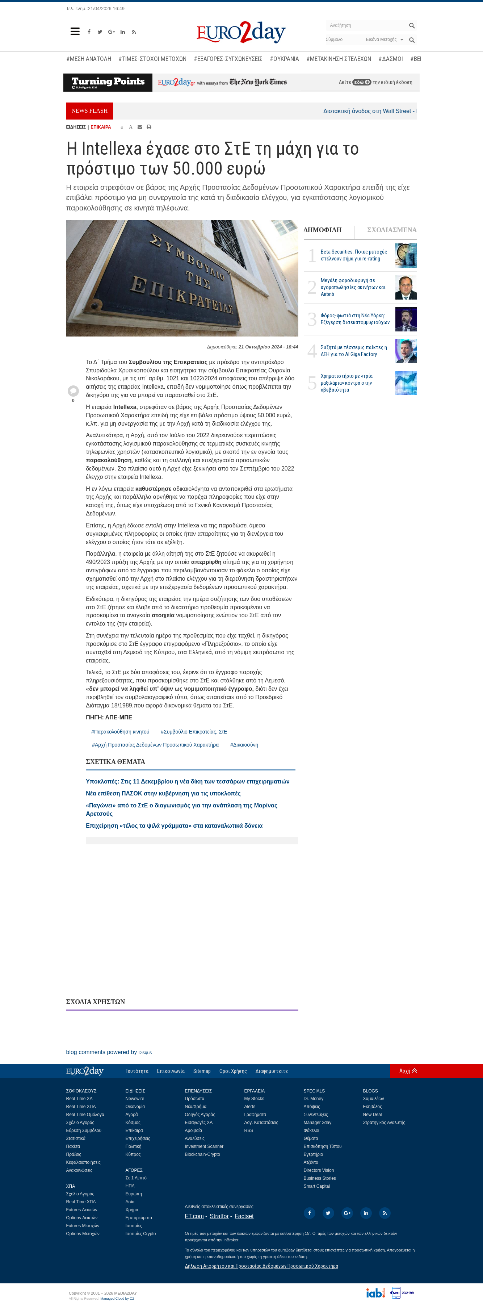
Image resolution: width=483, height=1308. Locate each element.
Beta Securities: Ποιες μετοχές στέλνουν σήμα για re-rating (354, 255)
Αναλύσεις (195, 1138)
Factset (244, 1216)
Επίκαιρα (134, 1130)
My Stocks (254, 1098)
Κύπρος (133, 1154)
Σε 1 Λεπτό (136, 1177)
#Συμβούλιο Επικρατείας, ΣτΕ (194, 732)
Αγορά (132, 1114)
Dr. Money (314, 1098)
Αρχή (404, 1070)
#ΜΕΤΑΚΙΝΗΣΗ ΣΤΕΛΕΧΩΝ (338, 58)
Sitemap (202, 1071)
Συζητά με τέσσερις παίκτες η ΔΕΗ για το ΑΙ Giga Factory (354, 351)
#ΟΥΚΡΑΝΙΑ (284, 58)
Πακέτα (73, 1146)
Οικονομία (135, 1106)
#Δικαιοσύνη (244, 745)
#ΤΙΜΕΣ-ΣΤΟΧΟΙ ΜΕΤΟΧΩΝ (152, 58)
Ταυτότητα (137, 1071)
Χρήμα (132, 1209)
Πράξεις (73, 1154)
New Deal (372, 1114)
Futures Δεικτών (81, 1209)
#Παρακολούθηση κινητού (120, 732)
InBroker (231, 1240)
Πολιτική (134, 1146)
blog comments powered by (109, 1052)
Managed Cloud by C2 (117, 1298)
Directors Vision (319, 1170)
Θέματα (311, 1138)
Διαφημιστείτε (272, 1071)
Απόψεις (312, 1106)
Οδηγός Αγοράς (200, 1114)
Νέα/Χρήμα (196, 1106)
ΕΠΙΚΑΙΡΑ (101, 127)
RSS (248, 1130)
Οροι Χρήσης (233, 1071)
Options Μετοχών (83, 1233)
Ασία (130, 1201)
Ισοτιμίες (134, 1225)
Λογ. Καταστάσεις (261, 1122)
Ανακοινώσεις (79, 1170)
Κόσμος (133, 1122)
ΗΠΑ (130, 1185)
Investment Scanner (204, 1146)
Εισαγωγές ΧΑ (199, 1122)
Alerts (250, 1106)
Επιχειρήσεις (138, 1138)
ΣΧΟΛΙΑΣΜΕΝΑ (392, 230)
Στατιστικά (75, 1138)
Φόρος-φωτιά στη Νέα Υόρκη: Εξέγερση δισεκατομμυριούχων (355, 319)
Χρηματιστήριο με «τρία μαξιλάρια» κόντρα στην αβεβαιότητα (347, 383)
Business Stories (320, 1178)
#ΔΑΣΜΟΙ (390, 58)
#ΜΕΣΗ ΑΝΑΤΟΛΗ (88, 58)
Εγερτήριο (313, 1154)
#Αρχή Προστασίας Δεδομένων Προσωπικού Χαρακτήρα (155, 745)
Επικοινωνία (171, 1071)
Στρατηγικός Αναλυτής (384, 1122)
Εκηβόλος (372, 1106)
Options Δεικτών (82, 1217)
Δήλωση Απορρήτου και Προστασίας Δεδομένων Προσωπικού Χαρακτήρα (261, 1266)
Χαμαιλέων (373, 1098)
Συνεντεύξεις (316, 1114)
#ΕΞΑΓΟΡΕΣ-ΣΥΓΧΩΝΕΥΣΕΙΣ (228, 58)
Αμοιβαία (193, 1130)
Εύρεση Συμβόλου (83, 1130)
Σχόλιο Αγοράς (80, 1122)
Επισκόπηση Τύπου (323, 1146)
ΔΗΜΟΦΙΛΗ (323, 230)
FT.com (194, 1216)
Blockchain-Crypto (202, 1154)
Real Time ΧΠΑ (81, 1106)
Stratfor (219, 1216)
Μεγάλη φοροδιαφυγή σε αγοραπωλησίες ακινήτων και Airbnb (353, 287)
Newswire (135, 1098)
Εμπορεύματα (139, 1217)
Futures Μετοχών (83, 1225)
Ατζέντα (311, 1162)
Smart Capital (317, 1186)
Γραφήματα (255, 1114)
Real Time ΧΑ (79, 1098)
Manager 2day (318, 1122)
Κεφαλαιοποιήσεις (83, 1162)
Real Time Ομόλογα (85, 1114)
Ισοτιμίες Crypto (141, 1233)
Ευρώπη (134, 1193)
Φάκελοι (311, 1130)
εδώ (362, 82)
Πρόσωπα (195, 1098)
